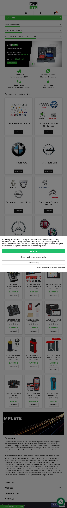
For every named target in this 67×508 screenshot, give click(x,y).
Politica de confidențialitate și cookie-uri (50, 268)
